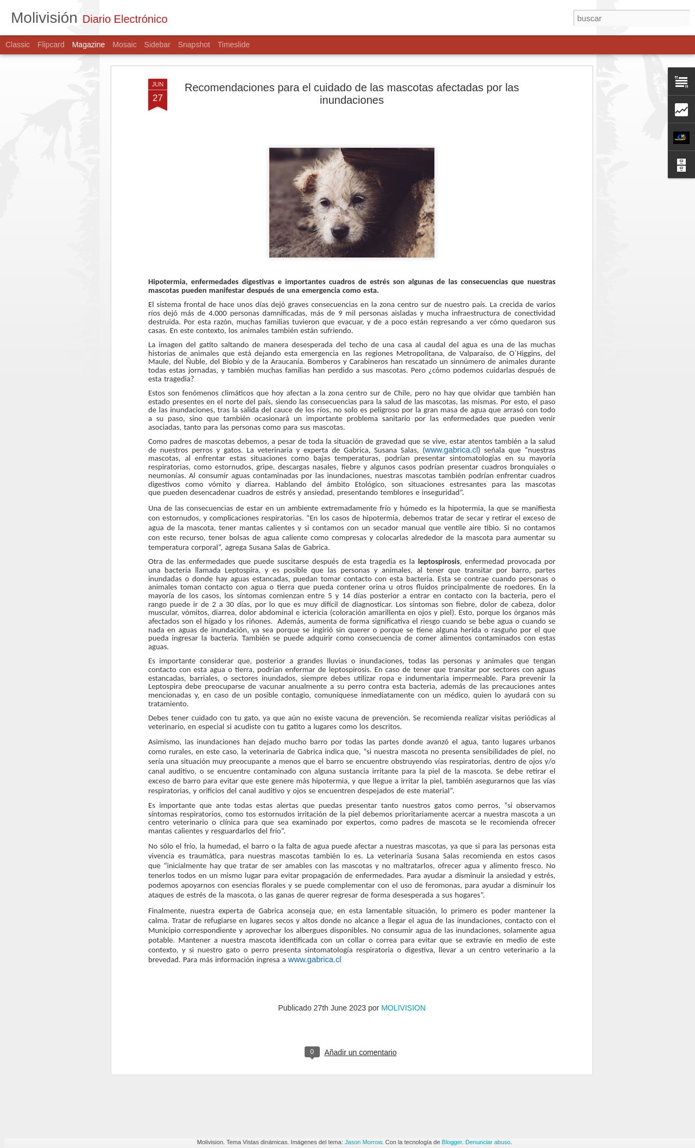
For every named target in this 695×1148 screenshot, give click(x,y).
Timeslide (234, 44)
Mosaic (124, 44)
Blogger (452, 1142)
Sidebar (157, 44)
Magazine (88, 44)
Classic (17, 44)
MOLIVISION (403, 924)
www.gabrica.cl (451, 366)
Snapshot (194, 44)
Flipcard (51, 44)
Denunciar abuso (487, 1142)
